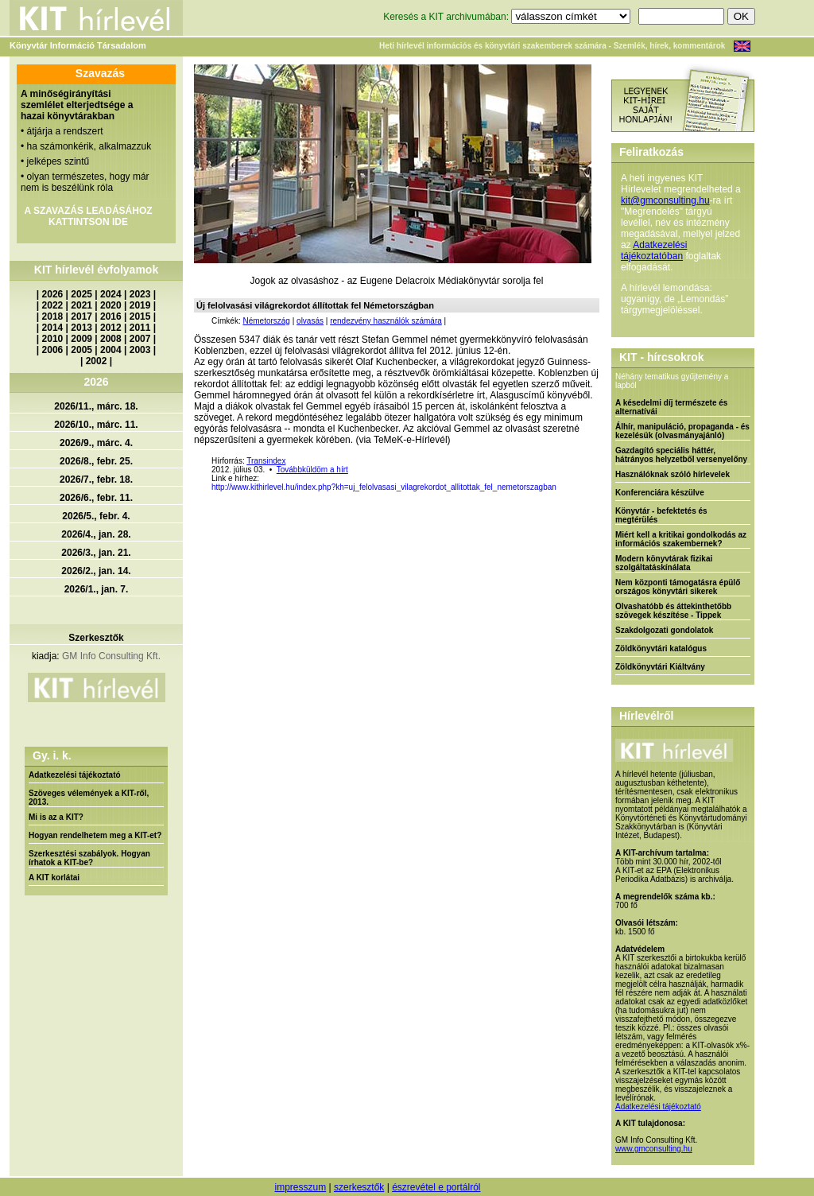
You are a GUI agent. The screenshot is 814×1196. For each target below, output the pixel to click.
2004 (111, 349)
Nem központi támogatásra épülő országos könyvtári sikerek (677, 587)
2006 (53, 349)
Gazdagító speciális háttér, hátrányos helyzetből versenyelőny (681, 455)
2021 (81, 305)
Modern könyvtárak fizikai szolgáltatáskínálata (663, 563)
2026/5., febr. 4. (96, 516)
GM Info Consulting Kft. (111, 656)
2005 (81, 349)
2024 (111, 294)
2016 (111, 316)
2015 (140, 316)
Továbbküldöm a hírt (312, 469)
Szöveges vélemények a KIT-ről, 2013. (89, 797)
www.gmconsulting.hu (653, 1148)
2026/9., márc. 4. (96, 442)
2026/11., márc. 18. (96, 406)
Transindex (265, 460)
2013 (81, 327)
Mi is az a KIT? (56, 817)
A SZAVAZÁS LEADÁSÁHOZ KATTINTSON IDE (88, 216)
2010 (53, 338)
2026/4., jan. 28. (95, 534)
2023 (140, 294)
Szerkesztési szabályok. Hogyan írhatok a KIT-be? (89, 858)
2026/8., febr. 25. (96, 461)
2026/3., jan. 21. (95, 552)
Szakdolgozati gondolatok (664, 630)
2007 (140, 338)
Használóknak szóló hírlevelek (672, 474)
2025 (81, 294)
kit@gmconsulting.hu (665, 200)
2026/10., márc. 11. (96, 424)
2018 (53, 316)
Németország (265, 320)
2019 (140, 305)
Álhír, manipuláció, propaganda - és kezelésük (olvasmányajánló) (682, 431)
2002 (96, 361)
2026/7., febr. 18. (96, 479)
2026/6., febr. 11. (96, 497)
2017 (81, 316)
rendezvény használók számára (386, 320)
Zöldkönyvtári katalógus (661, 648)
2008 (111, 338)
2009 (81, 338)
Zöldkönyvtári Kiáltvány (660, 666)
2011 (140, 327)
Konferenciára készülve (659, 492)
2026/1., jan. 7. (96, 589)
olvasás (310, 320)
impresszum (300, 1187)
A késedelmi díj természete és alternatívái (671, 407)
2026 (53, 294)
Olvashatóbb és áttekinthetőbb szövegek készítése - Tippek (673, 610)
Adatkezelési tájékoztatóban (654, 250)
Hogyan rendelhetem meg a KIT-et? (95, 835)
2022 (53, 305)
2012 (111, 327)
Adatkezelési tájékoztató (75, 775)
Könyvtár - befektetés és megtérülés (661, 515)
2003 (140, 349)
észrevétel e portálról (436, 1187)
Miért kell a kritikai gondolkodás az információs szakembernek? (680, 539)
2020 (111, 305)
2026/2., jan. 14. (95, 571)
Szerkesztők (95, 637)
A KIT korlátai (54, 877)
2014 (53, 327)
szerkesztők (359, 1187)
